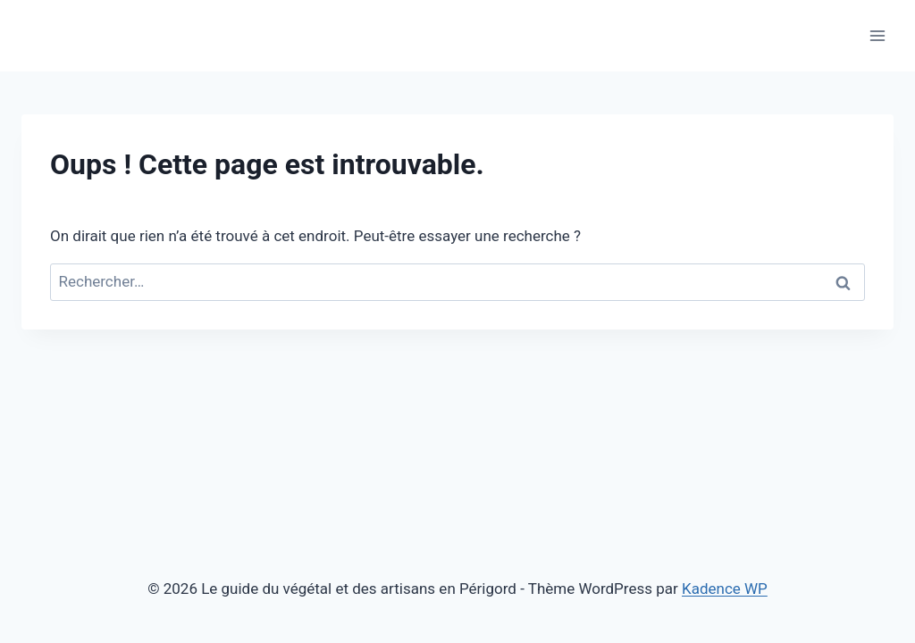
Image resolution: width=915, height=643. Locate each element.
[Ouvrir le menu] (877, 35)
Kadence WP (725, 588)
